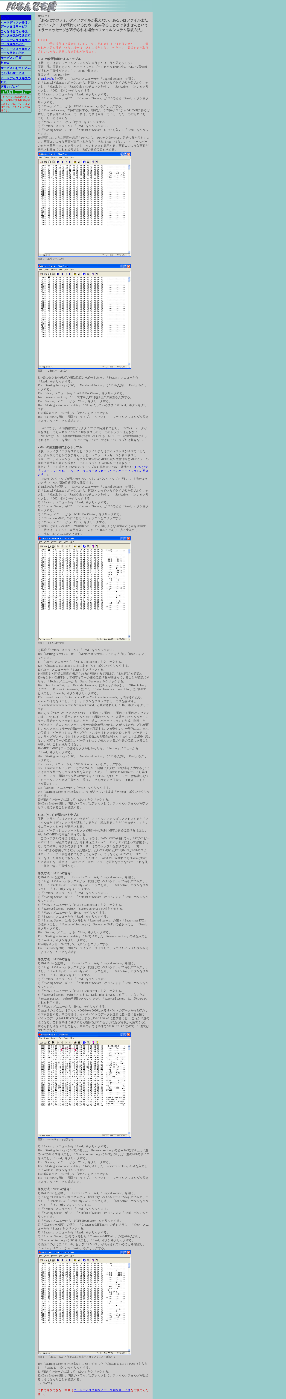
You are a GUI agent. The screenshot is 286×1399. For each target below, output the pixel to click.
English (6, 17)
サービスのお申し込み (16, 68)
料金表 (5, 62)
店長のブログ (10, 86)
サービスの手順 (11, 57)
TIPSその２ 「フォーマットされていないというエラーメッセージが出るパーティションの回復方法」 (94, 470)
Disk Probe (47, 78)
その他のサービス (13, 73)
